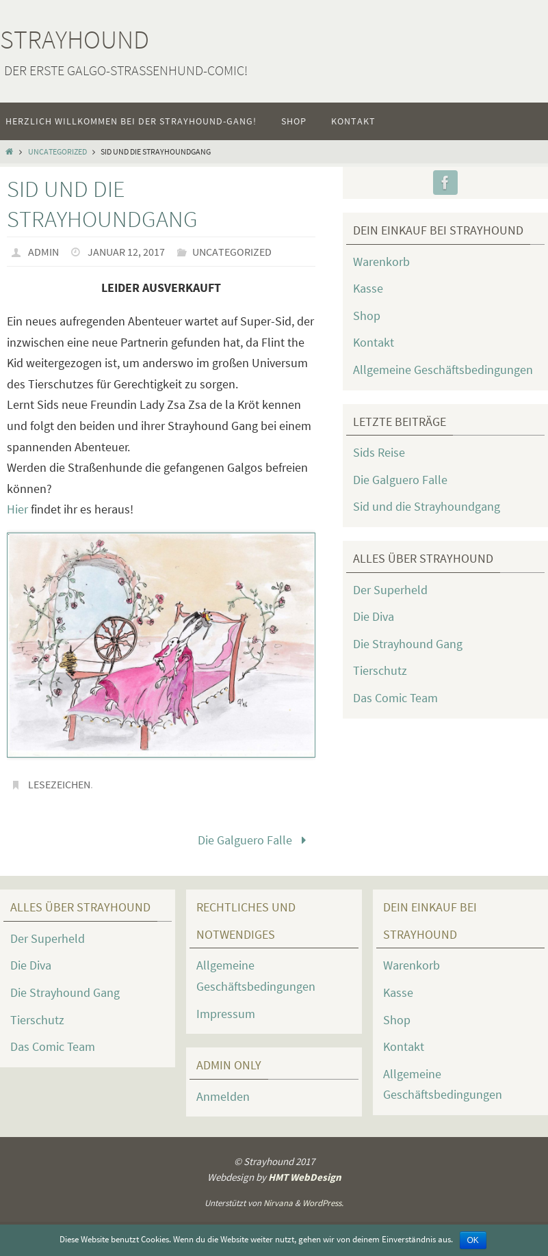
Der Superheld (390, 590)
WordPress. (322, 1203)
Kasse (368, 288)
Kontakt (373, 342)
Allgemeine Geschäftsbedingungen (443, 369)
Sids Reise (379, 452)
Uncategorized (57, 151)
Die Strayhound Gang (407, 644)
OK (473, 1240)
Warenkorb (381, 261)
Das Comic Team (395, 698)
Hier (17, 509)
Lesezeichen (59, 784)
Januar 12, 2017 (126, 251)
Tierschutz (380, 670)
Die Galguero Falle (255, 840)
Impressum (225, 1013)
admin (43, 251)
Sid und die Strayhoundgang (426, 506)
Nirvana (278, 1203)
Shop (366, 315)
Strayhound (74, 39)
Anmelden (223, 1096)
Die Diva (373, 616)
